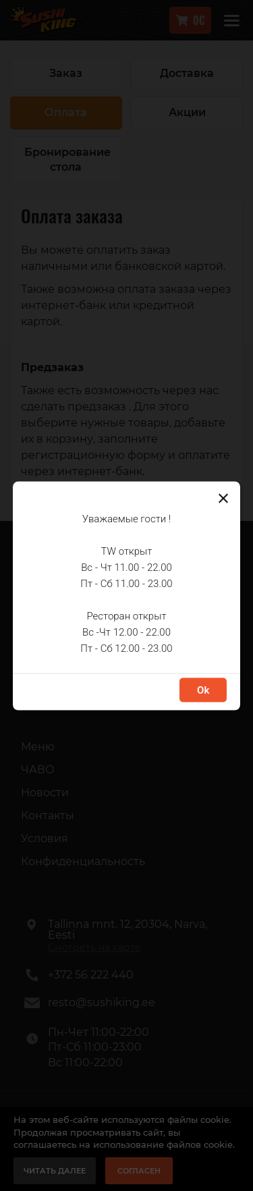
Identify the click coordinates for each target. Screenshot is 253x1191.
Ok (203, 690)
